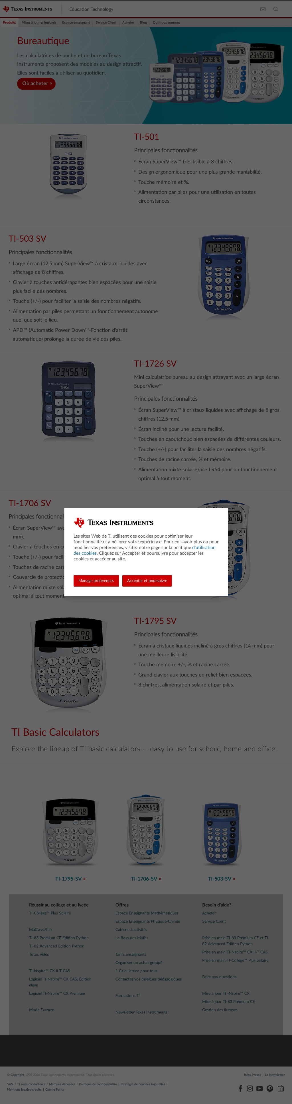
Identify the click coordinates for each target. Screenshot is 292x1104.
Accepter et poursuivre (147, 581)
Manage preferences (96, 581)
